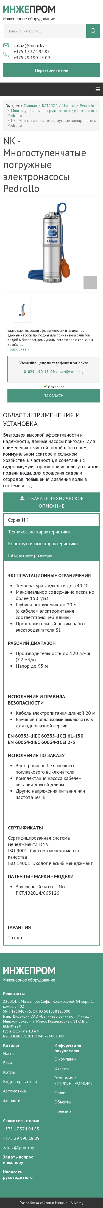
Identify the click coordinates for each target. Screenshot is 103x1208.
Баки (7, 1062)
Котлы (9, 1072)
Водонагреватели (20, 1081)
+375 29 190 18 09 (31, 57)
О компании (65, 1059)
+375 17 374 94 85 (31, 51)
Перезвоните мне (51, 70)
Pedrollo (87, 105)
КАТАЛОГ (49, 105)
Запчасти (11, 1100)
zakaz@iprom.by (28, 45)
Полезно (62, 1111)
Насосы (68, 105)
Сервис (60, 1092)
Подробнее (18, 349)
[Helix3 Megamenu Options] (98, 89)
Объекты (62, 1102)
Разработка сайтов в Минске (44, 1202)
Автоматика (14, 1091)
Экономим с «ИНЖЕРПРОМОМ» (73, 1080)
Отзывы (61, 1068)
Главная (30, 105)
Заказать (53, 395)
